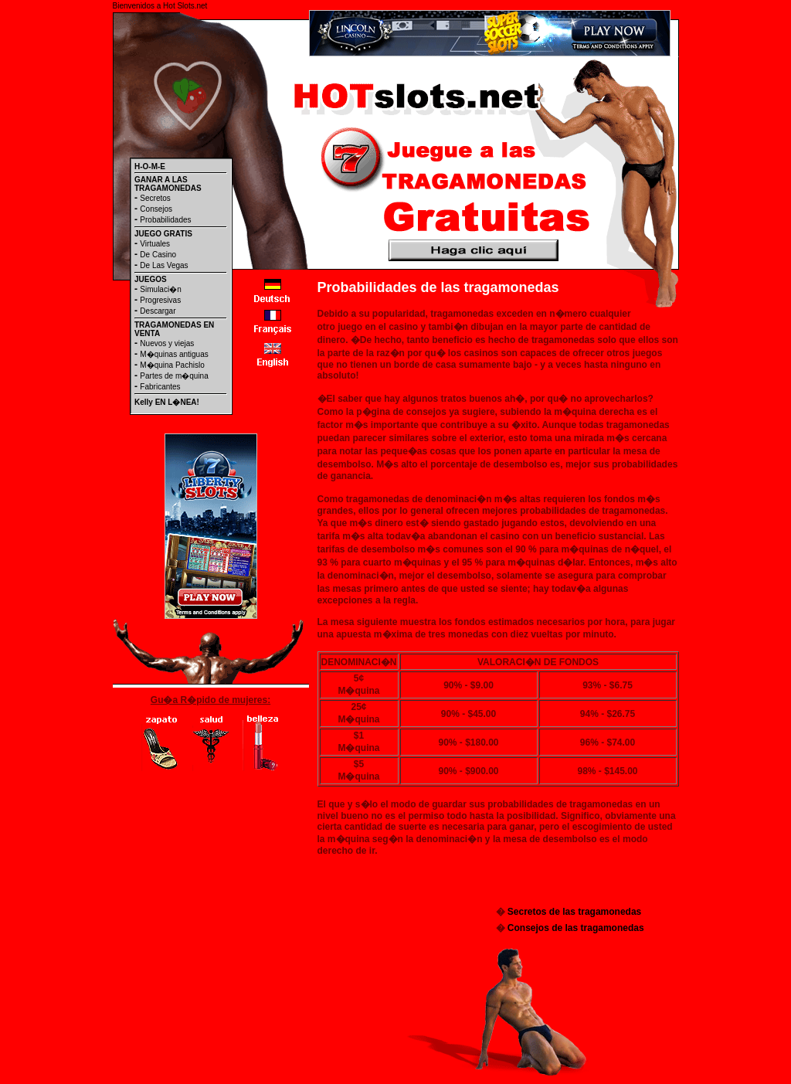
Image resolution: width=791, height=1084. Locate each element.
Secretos (155, 198)
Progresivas (160, 300)
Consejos (156, 209)
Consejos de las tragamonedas (576, 928)
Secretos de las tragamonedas (574, 911)
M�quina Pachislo (172, 365)
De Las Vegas (164, 265)
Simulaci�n (160, 289)
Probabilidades (165, 220)
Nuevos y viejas (167, 343)
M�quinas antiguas (174, 354)
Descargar (157, 311)
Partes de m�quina (174, 376)
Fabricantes (160, 386)
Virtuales (155, 244)
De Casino (158, 254)
